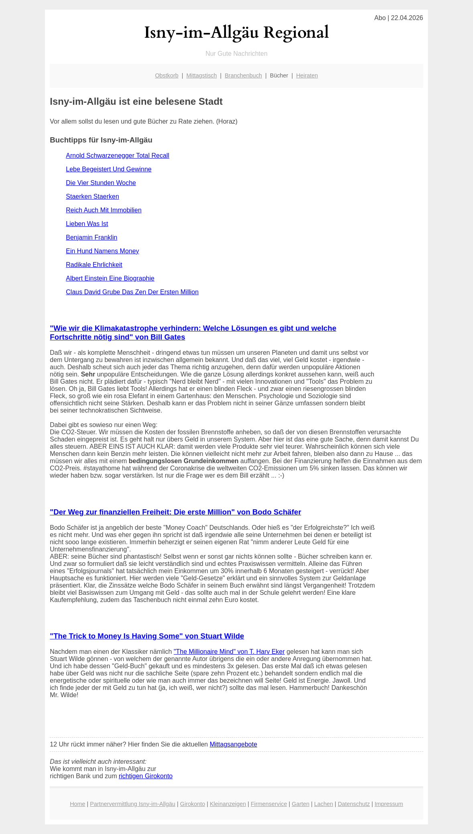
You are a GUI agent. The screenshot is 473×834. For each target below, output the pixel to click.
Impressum (389, 804)
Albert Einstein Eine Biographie (110, 278)
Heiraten (307, 75)
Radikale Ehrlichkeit (94, 264)
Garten (300, 804)
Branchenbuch (243, 75)
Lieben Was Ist (87, 223)
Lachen (323, 804)
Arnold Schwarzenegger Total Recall (117, 155)
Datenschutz (354, 804)
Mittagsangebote (233, 744)
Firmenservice (269, 804)
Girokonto (192, 804)
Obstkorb (166, 75)
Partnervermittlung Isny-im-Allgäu (132, 804)
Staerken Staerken (92, 196)
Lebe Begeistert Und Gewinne (108, 169)
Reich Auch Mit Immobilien (104, 210)
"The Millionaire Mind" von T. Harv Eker (229, 651)
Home (77, 804)
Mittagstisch (202, 75)
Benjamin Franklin (91, 237)
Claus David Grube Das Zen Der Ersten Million (132, 292)
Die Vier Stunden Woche (101, 182)
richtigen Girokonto (146, 776)
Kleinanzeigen (228, 804)
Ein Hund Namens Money (102, 251)
